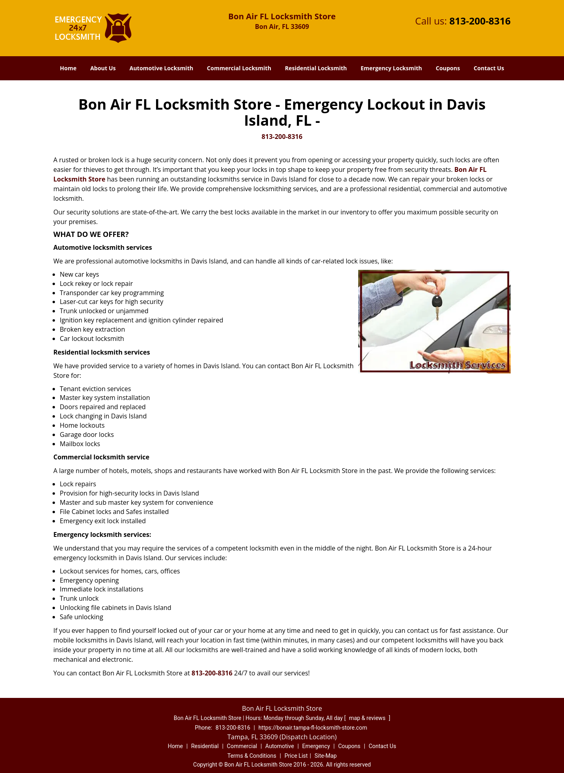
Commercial (242, 746)
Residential (205, 746)
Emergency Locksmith (391, 68)
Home (68, 68)
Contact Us (489, 68)
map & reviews (368, 718)
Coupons (448, 68)
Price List (296, 756)
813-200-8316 (480, 20)
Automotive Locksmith (161, 68)
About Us (103, 68)
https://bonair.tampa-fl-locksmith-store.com (312, 727)
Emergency (316, 746)
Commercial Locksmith (239, 68)
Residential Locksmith (316, 68)
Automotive (279, 746)
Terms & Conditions (251, 756)
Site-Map (325, 756)
